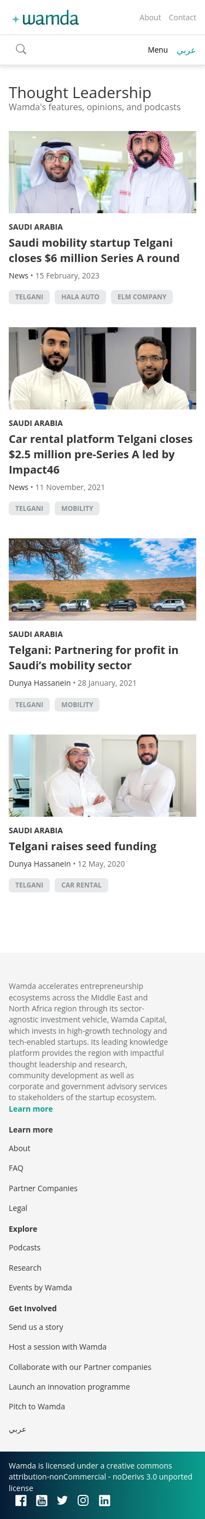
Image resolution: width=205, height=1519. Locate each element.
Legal (18, 1208)
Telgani (29, 296)
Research (25, 1267)
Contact (182, 17)
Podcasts (24, 1247)
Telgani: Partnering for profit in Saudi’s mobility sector (94, 657)
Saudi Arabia (36, 226)
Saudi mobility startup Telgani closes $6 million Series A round (94, 250)
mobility (77, 508)
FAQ (16, 1168)
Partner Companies (43, 1188)
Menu (158, 49)
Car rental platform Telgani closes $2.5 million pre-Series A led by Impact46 (101, 454)
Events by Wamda (40, 1287)
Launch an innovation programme (69, 1386)
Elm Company (142, 296)
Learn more (31, 1108)
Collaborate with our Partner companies (80, 1367)
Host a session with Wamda (58, 1346)
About (150, 17)
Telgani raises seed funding (82, 846)
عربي (186, 49)
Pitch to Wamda (37, 1406)
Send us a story (36, 1327)
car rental (81, 885)
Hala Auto (80, 296)
